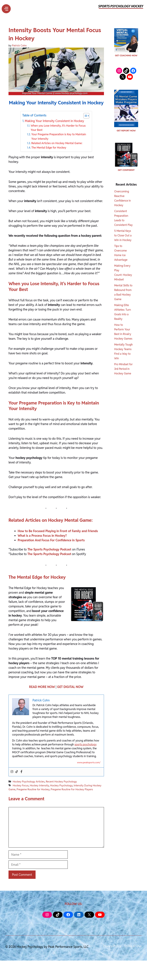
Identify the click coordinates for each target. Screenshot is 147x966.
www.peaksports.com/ (88, 762)
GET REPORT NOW (126, 130)
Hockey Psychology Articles (28, 781)
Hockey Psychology (61, 785)
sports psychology (86, 744)
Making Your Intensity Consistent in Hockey (54, 121)
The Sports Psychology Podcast (49, 549)
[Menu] (6, 8)
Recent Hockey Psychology (61, 781)
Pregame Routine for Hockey (33, 789)
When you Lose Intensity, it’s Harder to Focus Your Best (58, 128)
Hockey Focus (20, 785)
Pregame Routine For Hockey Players (72, 789)
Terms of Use (133, 946)
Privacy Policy (112, 946)
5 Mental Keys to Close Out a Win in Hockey (123, 235)
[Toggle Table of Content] (84, 116)
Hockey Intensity (39, 785)
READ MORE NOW (42, 687)
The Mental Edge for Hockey (48, 147)
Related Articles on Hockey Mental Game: (56, 143)
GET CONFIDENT (126, 170)
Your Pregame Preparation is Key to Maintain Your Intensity (58, 137)
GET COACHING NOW (126, 55)
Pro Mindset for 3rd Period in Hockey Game (123, 369)
